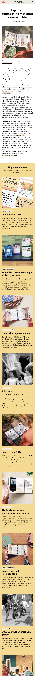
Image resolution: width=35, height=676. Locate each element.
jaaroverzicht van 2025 (17, 135)
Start (3, 2)
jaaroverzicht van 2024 (9, 155)
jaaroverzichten (7, 63)
